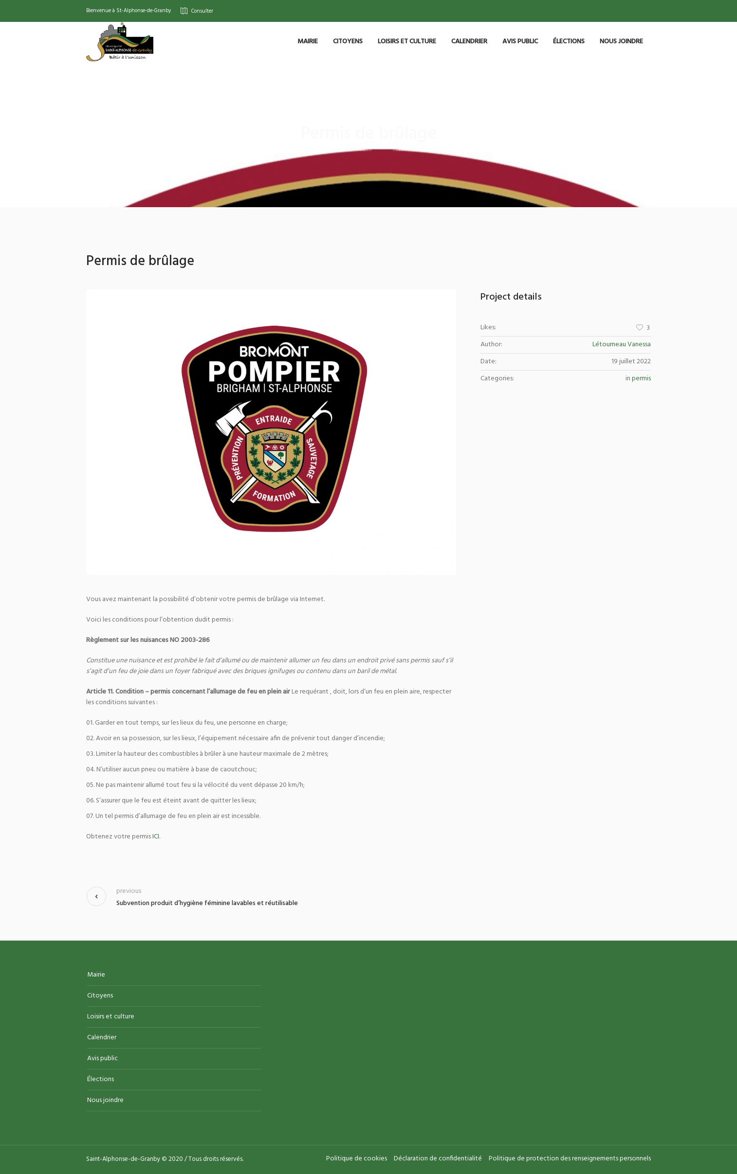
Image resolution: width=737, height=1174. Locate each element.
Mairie (96, 974)
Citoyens (100, 995)
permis (641, 378)
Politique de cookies (356, 1159)
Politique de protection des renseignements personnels (570, 1159)
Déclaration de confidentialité (438, 1159)
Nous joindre (105, 1100)
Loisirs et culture (110, 1016)
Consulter (202, 10)
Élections (100, 1079)
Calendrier (101, 1037)
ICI (155, 836)
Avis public (102, 1058)
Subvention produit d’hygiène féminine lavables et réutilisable (207, 903)
